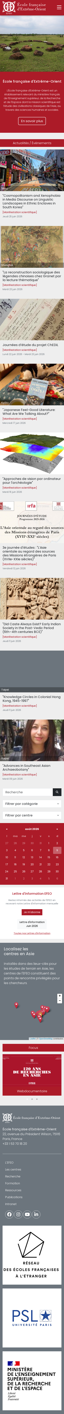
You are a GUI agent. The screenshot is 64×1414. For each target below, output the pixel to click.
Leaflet (32, 1039)
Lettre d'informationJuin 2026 (32, 924)
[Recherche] (28, 792)
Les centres (13, 1169)
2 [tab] (32, 1099)
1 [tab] (27, 1099)
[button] (40, 1019)
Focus (33, 1047)
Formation (12, 1183)
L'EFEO (9, 1163)
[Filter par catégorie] (32, 804)
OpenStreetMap (46, 1039)
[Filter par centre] (32, 815)
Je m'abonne (32, 912)
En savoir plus (32, 121)
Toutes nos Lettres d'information (32, 933)
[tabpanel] (32, 1075)
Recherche (12, 1176)
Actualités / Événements (32, 143)
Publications (13, 1197)
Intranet (11, 1204)
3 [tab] (36, 1099)
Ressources (13, 1190)
